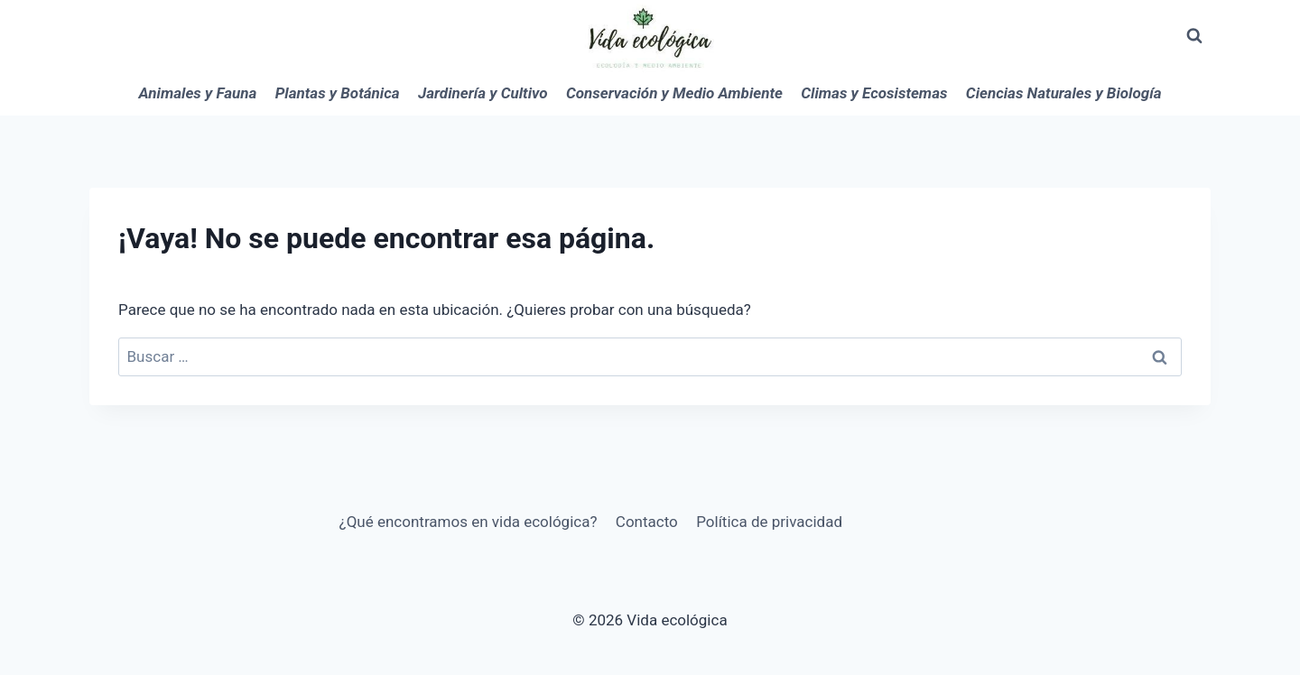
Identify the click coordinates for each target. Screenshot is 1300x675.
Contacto (647, 522)
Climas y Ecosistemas (874, 93)
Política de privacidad (769, 522)
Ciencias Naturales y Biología (1064, 93)
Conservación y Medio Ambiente (674, 93)
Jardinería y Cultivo (483, 93)
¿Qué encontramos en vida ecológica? (468, 522)
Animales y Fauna (198, 93)
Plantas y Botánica (337, 93)
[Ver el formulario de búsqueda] (1194, 36)
